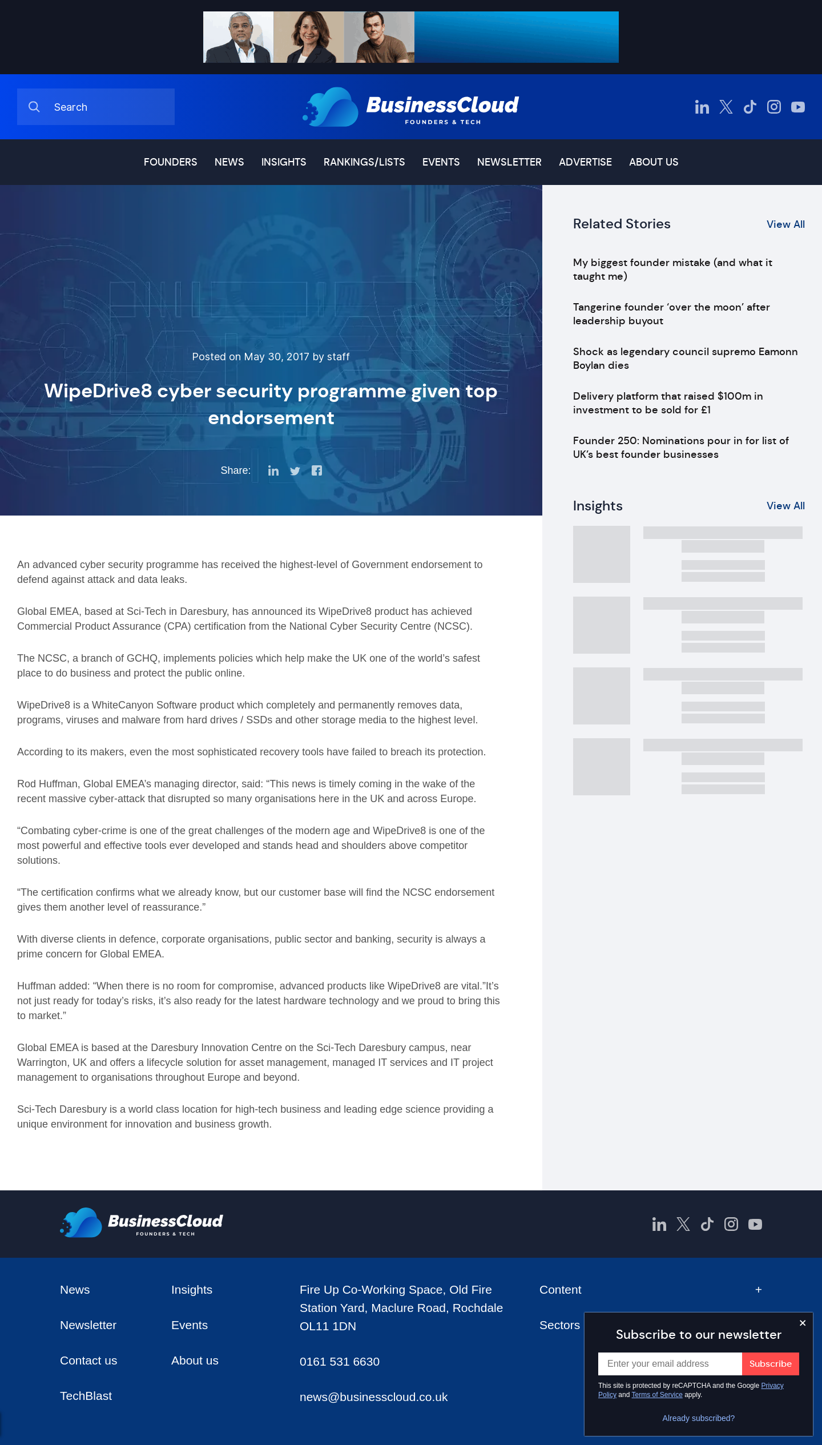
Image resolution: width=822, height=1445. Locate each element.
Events (441, 162)
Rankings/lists (364, 162)
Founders (171, 162)
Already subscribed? (699, 1418)
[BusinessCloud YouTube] (798, 107)
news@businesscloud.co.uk (374, 1396)
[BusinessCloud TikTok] (750, 107)
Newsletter (509, 162)
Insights (284, 162)
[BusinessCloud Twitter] (726, 107)
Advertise (585, 162)
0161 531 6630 (340, 1361)
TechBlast (86, 1395)
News (229, 162)
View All (786, 224)
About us (654, 162)
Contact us (88, 1360)
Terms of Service (657, 1395)
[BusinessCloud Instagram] (774, 107)
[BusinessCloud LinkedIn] (702, 107)
